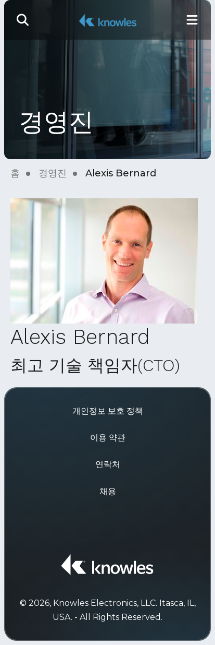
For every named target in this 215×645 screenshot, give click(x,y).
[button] (23, 20)
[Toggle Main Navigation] (192, 20)
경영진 (53, 173)
